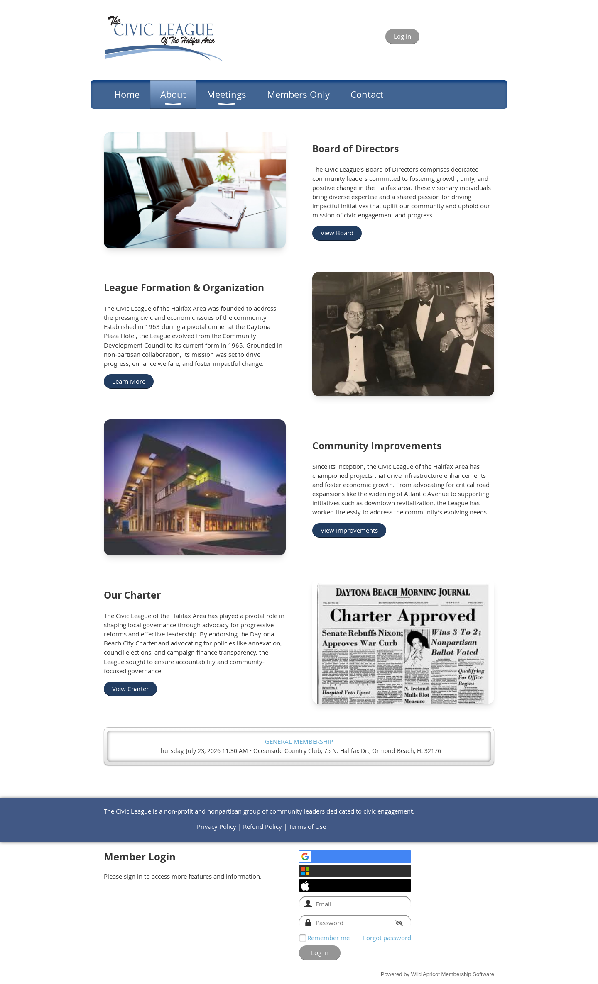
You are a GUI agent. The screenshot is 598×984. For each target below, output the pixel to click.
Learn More (128, 381)
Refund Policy (262, 826)
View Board (337, 233)
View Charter (130, 688)
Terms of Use (307, 826)
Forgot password (387, 937)
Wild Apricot (425, 974)
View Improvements (349, 530)
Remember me (328, 937)
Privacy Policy (216, 826)
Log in (402, 36)
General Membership (299, 741)
